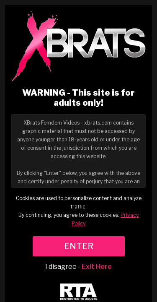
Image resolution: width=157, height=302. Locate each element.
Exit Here (97, 267)
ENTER (78, 246)
